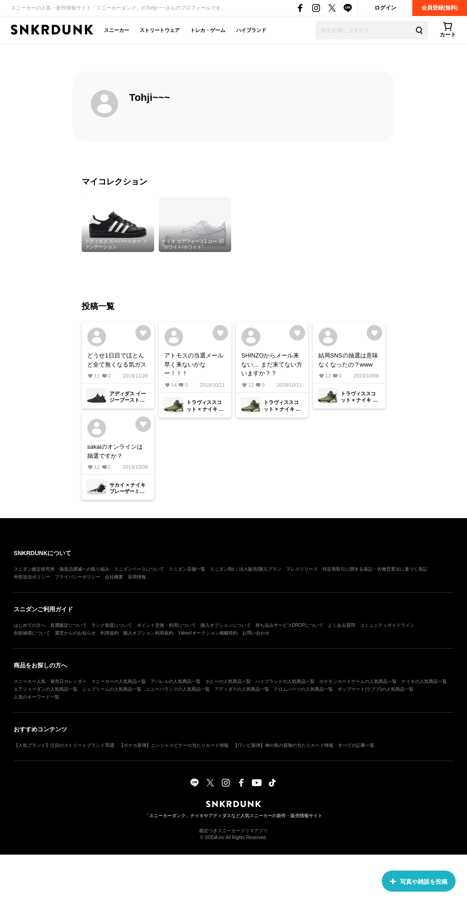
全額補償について (32, 632)
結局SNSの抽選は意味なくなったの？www (348, 360)
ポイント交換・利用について (166, 625)
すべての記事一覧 (356, 745)
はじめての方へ (30, 625)
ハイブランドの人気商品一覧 (285, 681)
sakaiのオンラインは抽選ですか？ (114, 451)
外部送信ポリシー (32, 576)
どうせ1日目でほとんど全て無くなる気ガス (116, 360)
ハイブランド (251, 30)
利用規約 (109, 632)
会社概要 (114, 576)
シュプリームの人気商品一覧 (111, 689)
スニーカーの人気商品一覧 (118, 681)
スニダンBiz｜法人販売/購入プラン (245, 569)
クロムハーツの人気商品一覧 (303, 689)
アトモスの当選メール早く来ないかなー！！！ (193, 364)
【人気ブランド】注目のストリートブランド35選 (64, 745)
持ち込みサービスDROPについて (289, 625)
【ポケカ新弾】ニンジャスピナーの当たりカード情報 (173, 745)
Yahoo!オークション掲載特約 (208, 632)
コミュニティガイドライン (387, 625)
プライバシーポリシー (77, 576)
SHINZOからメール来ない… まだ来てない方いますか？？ (271, 364)
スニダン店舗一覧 (187, 569)
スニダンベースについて (139, 569)
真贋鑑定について (68, 625)
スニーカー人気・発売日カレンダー (50, 681)
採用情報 (137, 576)
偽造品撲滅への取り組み (84, 569)
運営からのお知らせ (75, 632)
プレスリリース (302, 569)
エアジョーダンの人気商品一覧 (46, 689)
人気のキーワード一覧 (36, 696)
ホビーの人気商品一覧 (228, 681)
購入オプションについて (226, 625)
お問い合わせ (256, 632)
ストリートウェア (160, 30)
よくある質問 (341, 625)
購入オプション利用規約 (148, 632)
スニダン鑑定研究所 (34, 569)
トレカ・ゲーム (207, 30)
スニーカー (116, 30)
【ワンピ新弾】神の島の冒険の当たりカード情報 (283, 745)
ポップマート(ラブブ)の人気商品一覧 (375, 689)
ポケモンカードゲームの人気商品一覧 (358, 681)
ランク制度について (111, 625)
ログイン (385, 8)
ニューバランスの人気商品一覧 (178, 689)
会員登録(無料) (439, 8)
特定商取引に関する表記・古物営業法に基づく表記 (374, 569)
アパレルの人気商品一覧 (175, 681)
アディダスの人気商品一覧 (241, 689)
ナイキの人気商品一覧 (424, 681)
